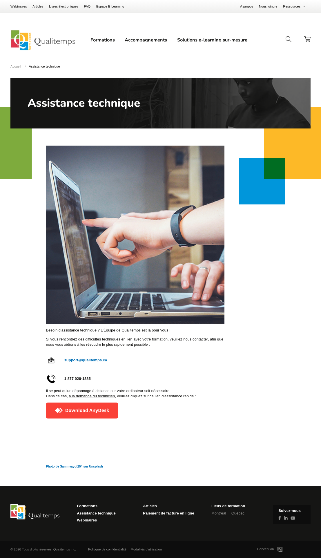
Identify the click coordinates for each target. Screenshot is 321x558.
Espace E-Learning (110, 6)
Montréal (218, 513)
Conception (276, 549)
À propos (246, 6)
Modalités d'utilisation (146, 549)
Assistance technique (96, 513)
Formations (102, 40)
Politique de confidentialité (107, 549)
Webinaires (18, 6)
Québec (238, 513)
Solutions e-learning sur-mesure (212, 40)
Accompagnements (146, 40)
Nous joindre (268, 6)
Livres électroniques (63, 6)
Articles (37, 6)
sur (86, 466)
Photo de (53, 466)
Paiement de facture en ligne (168, 513)
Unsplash (96, 466)
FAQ (87, 6)
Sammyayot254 (71, 466)
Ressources (291, 6)
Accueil (15, 66)
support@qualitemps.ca (85, 360)
